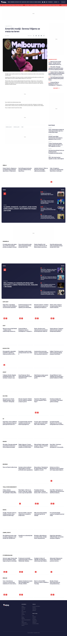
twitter (34, 618)
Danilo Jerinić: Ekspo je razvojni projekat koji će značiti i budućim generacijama (56, 306)
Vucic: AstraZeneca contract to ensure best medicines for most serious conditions (9, 582)
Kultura (5, 396)
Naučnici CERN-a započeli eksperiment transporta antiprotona (25, 514)
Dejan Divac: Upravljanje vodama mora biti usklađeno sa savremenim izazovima (10, 306)
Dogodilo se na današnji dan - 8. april (25, 536)
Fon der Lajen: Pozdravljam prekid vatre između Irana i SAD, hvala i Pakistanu (41, 423)
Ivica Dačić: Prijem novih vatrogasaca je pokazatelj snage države (48, 209)
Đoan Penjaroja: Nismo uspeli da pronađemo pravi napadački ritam (25, 376)
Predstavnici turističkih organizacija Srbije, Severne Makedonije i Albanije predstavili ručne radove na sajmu (25, 559)
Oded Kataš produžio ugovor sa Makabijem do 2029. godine (41, 376)
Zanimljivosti (7, 532)
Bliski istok (6, 348)
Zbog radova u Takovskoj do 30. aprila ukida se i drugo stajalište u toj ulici (41, 468)
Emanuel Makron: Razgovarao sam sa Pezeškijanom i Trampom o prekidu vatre (55, 84)
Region (5, 441)
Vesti (49, 155)
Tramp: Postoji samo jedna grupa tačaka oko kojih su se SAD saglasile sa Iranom (56, 145)
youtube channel (36, 623)
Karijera (34, 607)
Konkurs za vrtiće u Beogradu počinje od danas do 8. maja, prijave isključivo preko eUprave (57, 468)
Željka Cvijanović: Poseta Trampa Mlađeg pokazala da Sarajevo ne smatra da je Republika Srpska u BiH (25, 446)
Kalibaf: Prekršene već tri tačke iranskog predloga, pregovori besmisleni (56, 353)
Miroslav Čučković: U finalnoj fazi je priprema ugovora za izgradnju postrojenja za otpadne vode (41, 306)
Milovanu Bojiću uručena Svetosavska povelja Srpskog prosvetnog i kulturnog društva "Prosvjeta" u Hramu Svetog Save (48, 217)
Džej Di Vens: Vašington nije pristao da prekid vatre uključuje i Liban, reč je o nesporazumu (49, 270)
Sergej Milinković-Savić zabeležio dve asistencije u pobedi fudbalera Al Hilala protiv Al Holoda (56, 376)
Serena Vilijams (9, 126)
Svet (4, 325)
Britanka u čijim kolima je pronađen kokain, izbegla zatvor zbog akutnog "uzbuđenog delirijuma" (40, 537)
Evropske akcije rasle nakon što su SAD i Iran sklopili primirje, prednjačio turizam (10, 246)
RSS (33, 615)
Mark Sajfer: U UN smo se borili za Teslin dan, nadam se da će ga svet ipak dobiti (25, 491)
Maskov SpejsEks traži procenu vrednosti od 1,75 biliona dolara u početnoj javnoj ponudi (40, 246)
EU (3, 418)
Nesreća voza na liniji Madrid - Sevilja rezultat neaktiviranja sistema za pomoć (55, 63)
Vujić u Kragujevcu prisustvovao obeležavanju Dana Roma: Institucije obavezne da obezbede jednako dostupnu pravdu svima (56, 170)
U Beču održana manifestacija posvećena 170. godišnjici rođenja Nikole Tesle (10, 491)
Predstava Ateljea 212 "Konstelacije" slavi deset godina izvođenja (56, 400)
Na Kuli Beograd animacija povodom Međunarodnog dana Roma (56, 78)
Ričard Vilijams (16, 126)
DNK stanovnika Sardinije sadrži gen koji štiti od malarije (40, 514)
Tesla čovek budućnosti (10, 487)
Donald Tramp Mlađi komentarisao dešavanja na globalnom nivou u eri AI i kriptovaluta (55, 138)
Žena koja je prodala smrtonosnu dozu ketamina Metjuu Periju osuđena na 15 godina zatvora (48, 293)
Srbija (5, 165)
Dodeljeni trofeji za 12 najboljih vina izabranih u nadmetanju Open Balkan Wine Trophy (40, 559)
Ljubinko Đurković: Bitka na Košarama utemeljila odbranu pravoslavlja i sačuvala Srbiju (41, 170)
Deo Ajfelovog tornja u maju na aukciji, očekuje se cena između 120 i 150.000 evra (9, 537)
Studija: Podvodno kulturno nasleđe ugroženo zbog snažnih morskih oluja (9, 514)
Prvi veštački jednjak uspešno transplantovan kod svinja (57, 514)
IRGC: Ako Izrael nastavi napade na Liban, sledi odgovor (56, 158)
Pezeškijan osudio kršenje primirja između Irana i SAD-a (25, 353)
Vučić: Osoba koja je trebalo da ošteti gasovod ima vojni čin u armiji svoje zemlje (56, 131)
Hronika (43, 290)
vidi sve (62, 189)
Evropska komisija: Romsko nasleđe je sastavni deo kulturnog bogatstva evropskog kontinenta (25, 423)
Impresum (34, 610)
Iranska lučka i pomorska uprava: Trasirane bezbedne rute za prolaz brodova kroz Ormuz (41, 353)
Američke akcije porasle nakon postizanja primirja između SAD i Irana (56, 246)
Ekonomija (6, 241)
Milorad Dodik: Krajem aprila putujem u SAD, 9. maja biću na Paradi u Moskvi (41, 446)
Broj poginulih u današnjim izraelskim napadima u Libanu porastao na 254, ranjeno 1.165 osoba (21, 284)
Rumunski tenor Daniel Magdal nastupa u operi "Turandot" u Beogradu (8, 400)
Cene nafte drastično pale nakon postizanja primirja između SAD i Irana (25, 246)
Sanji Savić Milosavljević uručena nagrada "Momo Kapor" (40, 400)
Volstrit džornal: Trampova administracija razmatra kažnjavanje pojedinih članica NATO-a (56, 330)
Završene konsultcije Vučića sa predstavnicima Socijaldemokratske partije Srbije (56, 152)
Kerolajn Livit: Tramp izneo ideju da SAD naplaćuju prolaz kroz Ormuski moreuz (48, 278)
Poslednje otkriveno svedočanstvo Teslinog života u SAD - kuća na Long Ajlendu (41, 491)
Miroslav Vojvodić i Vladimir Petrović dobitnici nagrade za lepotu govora (25, 400)
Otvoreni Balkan (7, 555)
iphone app (34, 622)
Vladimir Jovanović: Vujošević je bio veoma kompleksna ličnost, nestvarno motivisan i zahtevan (20, 208)
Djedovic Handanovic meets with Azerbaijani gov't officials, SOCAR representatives (25, 582)
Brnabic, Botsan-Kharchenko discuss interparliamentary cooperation (55, 582)
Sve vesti (56, 88)
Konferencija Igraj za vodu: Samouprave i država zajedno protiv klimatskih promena (25, 306)
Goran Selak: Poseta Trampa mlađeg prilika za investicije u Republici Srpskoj (47, 202)
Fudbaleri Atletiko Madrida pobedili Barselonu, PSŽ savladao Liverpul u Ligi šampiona (9, 376)
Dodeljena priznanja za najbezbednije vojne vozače (47, 194)
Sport (4, 372)
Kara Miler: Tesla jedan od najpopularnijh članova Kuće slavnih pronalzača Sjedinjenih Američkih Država (57, 491)
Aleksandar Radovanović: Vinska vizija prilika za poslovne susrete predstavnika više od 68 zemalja (56, 559)
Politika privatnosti (36, 606)
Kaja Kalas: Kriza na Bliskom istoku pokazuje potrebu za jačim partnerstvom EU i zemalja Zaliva (10, 423)
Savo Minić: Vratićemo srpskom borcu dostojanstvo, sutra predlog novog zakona (57, 446)
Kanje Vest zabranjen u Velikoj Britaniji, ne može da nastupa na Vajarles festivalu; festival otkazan (56, 537)
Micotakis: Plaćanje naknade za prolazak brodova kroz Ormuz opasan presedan (48, 5)
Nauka (4, 509)
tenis (22, 126)
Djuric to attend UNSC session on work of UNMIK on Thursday (41, 582)
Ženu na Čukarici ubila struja (10, 467)
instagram (34, 619)
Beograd (5, 464)
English (5, 578)
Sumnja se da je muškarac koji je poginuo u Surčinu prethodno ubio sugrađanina (25, 468)
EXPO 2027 (5, 301)
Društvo (45, 191)
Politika (50, 127)
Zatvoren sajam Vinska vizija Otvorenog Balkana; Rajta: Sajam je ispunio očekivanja (10, 559)
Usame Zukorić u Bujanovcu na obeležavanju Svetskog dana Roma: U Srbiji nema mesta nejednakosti (56, 73)
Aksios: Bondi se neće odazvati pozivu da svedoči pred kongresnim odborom (41, 330)
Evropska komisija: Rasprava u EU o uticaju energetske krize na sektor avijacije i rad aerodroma (56, 423)
